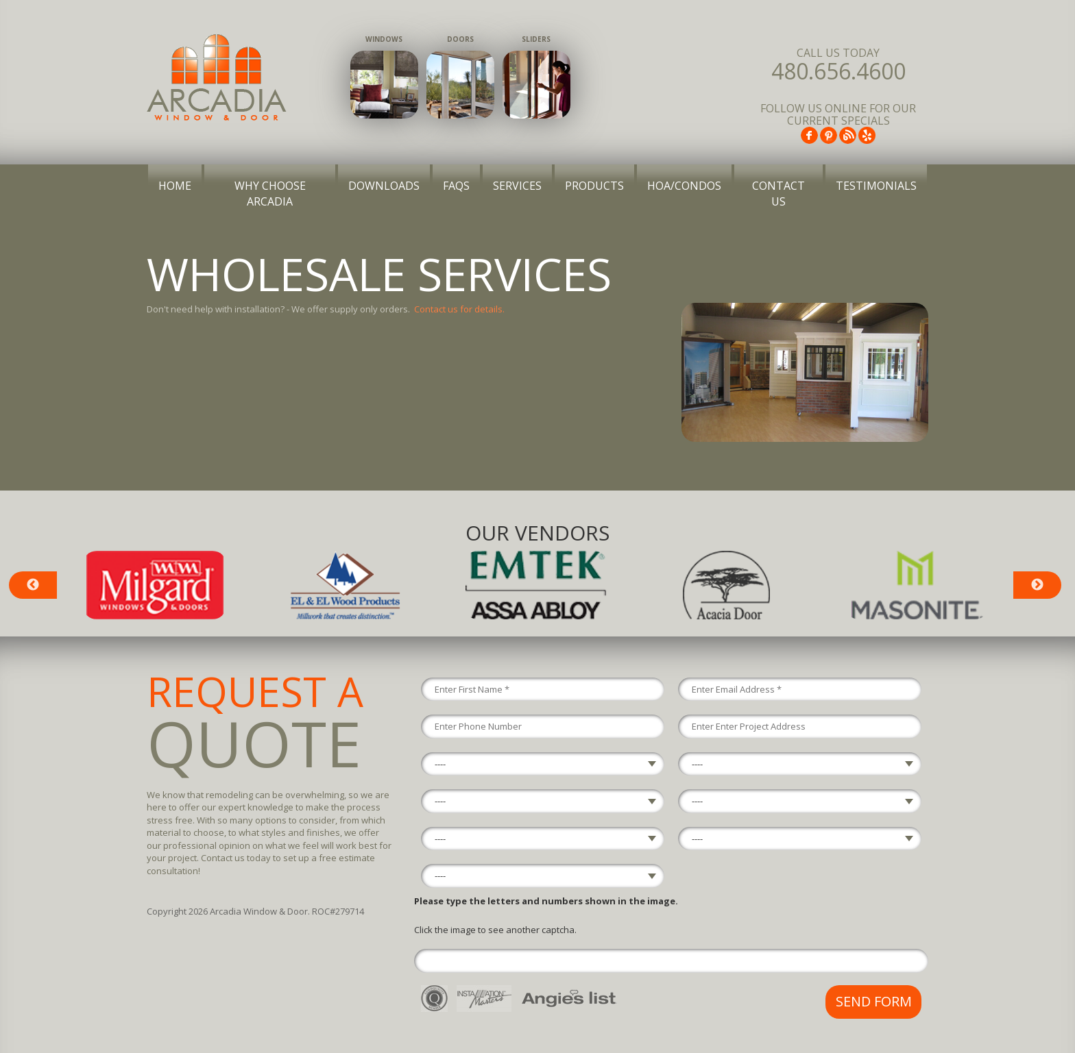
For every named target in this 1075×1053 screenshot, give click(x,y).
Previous (33, 585)
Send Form (874, 1001)
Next (1037, 585)
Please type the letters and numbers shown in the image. (546, 901)
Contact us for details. (459, 309)
